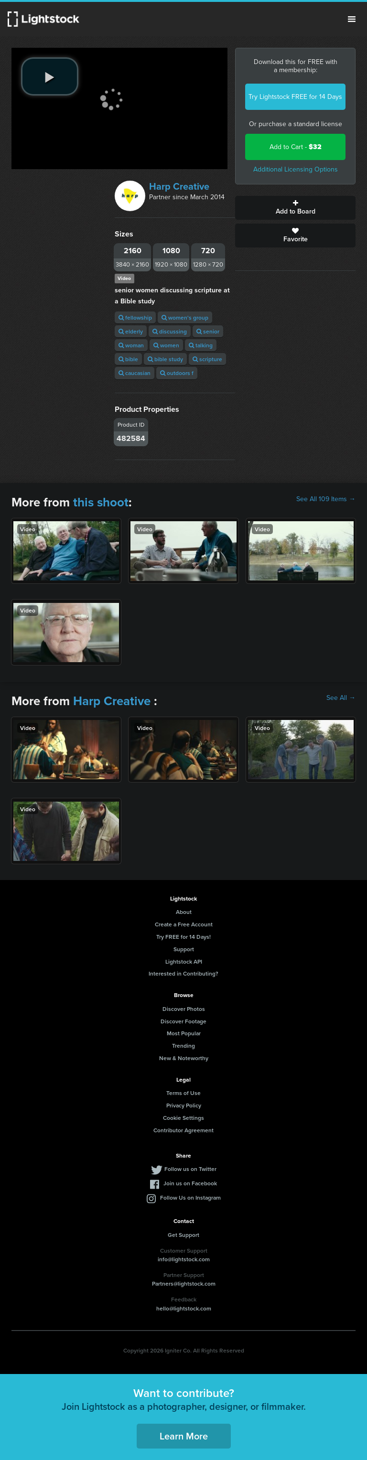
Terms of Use (183, 1093)
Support (183, 949)
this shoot (101, 502)
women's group (185, 317)
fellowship (135, 317)
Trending (183, 1045)
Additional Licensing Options (295, 169)
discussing (169, 331)
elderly (131, 331)
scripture (207, 359)
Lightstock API (183, 961)
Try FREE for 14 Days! (183, 937)
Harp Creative (179, 186)
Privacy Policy (183, 1105)
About (184, 912)
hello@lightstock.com (183, 1308)
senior (207, 331)
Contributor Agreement (183, 1130)
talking (201, 345)
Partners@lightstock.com (184, 1283)
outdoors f (177, 373)
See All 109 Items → (326, 499)
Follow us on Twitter (190, 1169)
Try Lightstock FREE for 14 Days (295, 97)
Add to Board (295, 208)
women (166, 345)
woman (131, 345)
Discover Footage (183, 1021)
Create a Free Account (184, 924)
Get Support (183, 1235)
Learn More (184, 1436)
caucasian (135, 373)
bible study (165, 359)
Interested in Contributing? (183, 973)
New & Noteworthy (183, 1058)
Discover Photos (183, 1009)
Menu (351, 19)
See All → (341, 698)
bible (128, 359)
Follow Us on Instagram (190, 1197)
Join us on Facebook (190, 1183)
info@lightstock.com (184, 1259)
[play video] (49, 76)
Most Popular (184, 1033)
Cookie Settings (183, 1118)
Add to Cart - (296, 147)
